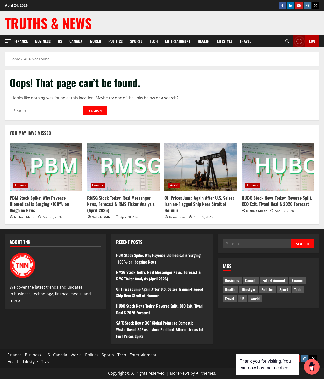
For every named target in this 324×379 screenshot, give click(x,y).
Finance (21, 41)
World (95, 41)
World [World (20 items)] (255, 298)
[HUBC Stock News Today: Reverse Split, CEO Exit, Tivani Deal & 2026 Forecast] (278, 167)
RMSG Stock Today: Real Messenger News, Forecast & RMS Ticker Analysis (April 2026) (121, 204)
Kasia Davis (177, 217)
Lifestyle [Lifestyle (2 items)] (248, 289)
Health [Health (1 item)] (230, 289)
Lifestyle (224, 41)
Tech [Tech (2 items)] (297, 289)
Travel (245, 41)
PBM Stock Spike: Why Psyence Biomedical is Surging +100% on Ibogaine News (39, 204)
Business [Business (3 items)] (232, 280)
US (60, 41)
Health (204, 41)
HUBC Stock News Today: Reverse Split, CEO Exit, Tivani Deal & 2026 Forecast (277, 201)
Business (43, 41)
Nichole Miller (24, 217)
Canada (75, 41)
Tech (154, 41)
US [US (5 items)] (242, 298)
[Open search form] (287, 41)
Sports (136, 41)
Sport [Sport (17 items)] (283, 289)
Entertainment (177, 41)
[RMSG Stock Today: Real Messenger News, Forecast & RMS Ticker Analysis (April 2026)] (123, 167)
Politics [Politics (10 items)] (267, 289)
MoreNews (180, 373)
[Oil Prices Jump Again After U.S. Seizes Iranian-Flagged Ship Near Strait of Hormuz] (200, 167)
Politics (115, 41)
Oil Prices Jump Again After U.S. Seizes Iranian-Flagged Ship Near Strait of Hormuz (199, 204)
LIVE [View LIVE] (304, 41)
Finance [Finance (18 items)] (298, 280)
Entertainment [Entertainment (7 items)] (274, 280)
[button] (8, 41)
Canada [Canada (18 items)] (250, 280)
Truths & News (48, 23)
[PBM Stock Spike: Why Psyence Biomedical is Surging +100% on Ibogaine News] (46, 167)
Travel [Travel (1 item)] (229, 298)
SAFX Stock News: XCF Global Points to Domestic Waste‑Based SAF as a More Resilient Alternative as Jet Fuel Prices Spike (160, 329)
